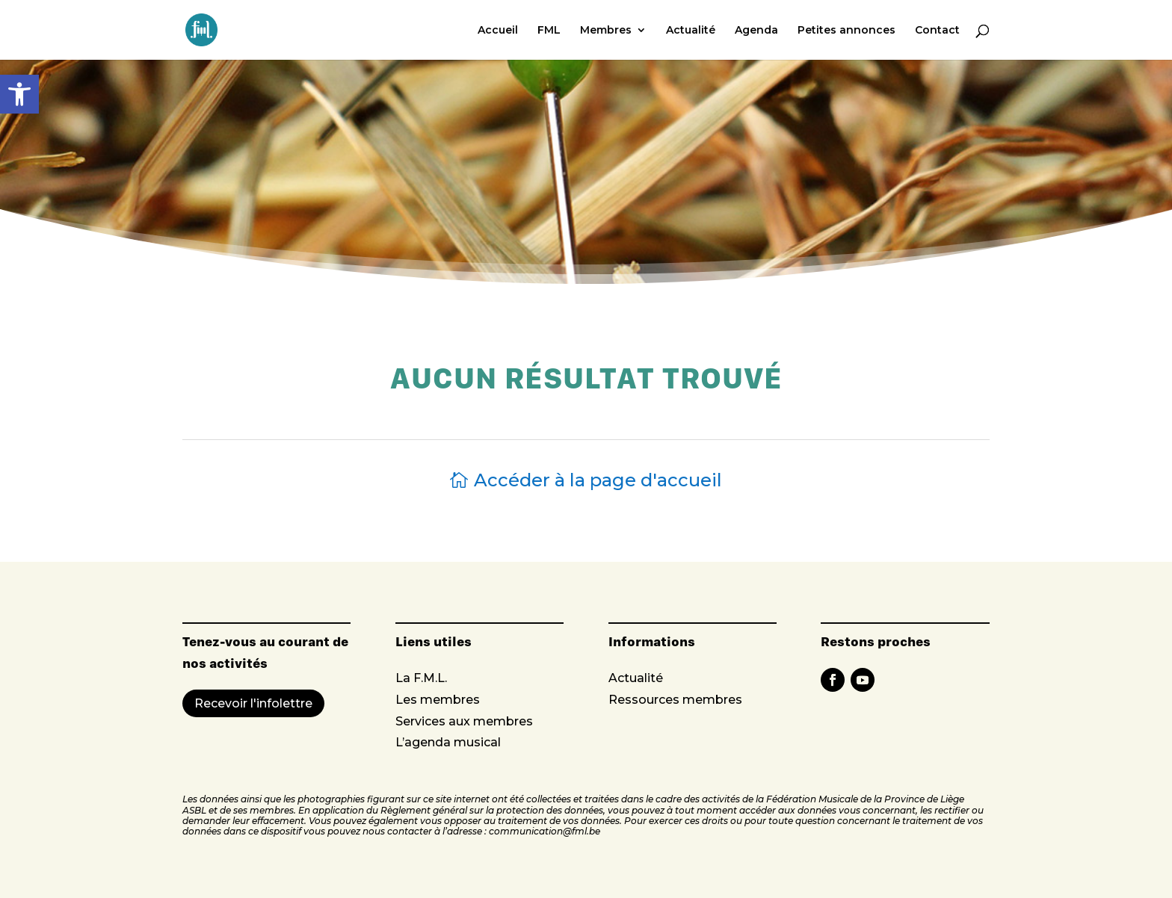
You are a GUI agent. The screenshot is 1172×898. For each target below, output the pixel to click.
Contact (937, 31)
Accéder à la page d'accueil (598, 480)
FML (549, 31)
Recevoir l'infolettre (253, 703)
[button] (19, 94)
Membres (606, 31)
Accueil (498, 31)
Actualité (690, 31)
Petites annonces (846, 31)
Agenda (756, 31)
